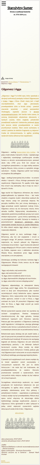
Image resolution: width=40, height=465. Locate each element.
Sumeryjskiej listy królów (26, 152)
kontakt (3, 460)
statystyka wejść (5, 462)
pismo (37, 122)
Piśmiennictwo (24, 82)
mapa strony (9, 78)
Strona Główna (13, 82)
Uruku (5, 101)
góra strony (19, 413)
